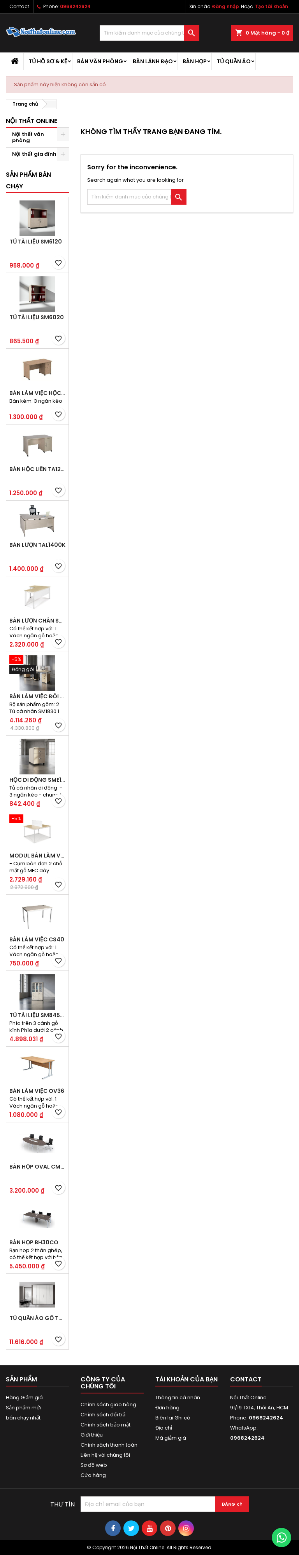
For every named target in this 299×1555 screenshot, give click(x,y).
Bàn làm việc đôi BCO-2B (37, 696)
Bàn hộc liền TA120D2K (37, 469)
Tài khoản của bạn (186, 1379)
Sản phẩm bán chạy (28, 180)
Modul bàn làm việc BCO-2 (37, 855)
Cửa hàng (93, 1475)
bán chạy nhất (23, 1417)
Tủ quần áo (233, 61)
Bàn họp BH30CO (33, 1242)
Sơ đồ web (94, 1465)
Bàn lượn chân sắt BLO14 (37, 620)
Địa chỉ (163, 1428)
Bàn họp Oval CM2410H (37, 1167)
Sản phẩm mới (23, 1407)
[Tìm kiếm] (149, 33)
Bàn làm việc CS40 (36, 939)
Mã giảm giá (170, 1438)
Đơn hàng (167, 1407)
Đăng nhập (225, 6)
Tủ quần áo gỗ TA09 (37, 1318)
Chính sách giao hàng (108, 1404)
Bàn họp (195, 61)
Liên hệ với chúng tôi (105, 1455)
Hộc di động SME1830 (37, 780)
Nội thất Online (31, 121)
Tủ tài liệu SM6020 (36, 317)
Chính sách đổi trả (103, 1414)
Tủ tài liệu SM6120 (35, 241)
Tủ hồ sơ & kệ (47, 61)
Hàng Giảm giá (24, 1397)
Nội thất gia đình (34, 154)
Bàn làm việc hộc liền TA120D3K (37, 393)
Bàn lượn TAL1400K (37, 545)
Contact (19, 6)
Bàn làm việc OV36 (36, 1091)
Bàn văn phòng (100, 61)
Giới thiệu (92, 1434)
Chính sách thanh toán (109, 1445)
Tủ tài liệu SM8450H (37, 1015)
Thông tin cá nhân (177, 1397)
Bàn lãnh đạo (153, 61)
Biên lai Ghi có (172, 1417)
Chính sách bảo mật (105, 1424)
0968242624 (75, 6)
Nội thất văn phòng (28, 137)
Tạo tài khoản (271, 6)
